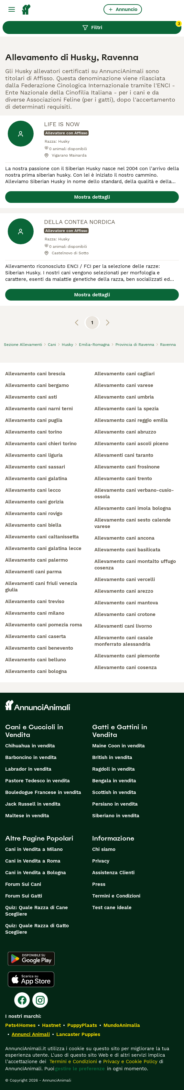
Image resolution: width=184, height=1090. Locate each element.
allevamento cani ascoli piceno (131, 443)
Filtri (132, 26)
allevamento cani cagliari (124, 374)
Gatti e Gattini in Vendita (119, 731)
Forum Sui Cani (23, 884)
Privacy (100, 861)
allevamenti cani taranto (123, 455)
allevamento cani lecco (33, 490)
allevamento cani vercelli (124, 579)
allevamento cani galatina (36, 478)
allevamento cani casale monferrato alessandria (123, 641)
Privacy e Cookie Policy (129, 1061)
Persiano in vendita (115, 804)
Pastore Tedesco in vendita (37, 781)
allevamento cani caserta (35, 636)
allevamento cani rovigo (33, 513)
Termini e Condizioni (116, 896)
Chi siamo (103, 849)
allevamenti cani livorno (123, 626)
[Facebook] (22, 1000)
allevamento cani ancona (124, 538)
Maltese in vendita (27, 816)
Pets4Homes (20, 1025)
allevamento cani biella (33, 525)
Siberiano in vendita (115, 816)
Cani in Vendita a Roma (32, 861)
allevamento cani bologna (36, 671)
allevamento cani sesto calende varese (132, 523)
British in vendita (112, 757)
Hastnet (51, 1025)
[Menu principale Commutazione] (11, 9)
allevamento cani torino (33, 432)
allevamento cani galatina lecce (43, 548)
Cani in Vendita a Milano (34, 849)
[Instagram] (40, 1000)
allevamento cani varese (123, 385)
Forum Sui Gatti (23, 896)
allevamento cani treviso (34, 601)
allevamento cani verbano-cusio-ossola (134, 493)
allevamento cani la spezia (126, 409)
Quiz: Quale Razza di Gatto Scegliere (37, 929)
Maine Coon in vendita (118, 746)
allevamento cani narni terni (39, 409)
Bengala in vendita (114, 781)
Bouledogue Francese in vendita (43, 792)
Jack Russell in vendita (32, 804)
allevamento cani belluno (35, 660)
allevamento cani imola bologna (132, 508)
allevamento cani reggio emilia (131, 420)
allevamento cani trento (123, 478)
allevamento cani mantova (126, 603)
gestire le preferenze (80, 1069)
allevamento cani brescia (35, 374)
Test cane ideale (112, 907)
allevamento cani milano (34, 613)
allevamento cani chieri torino (41, 443)
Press (98, 884)
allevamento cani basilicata (127, 550)
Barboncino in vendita (31, 757)
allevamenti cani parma (33, 572)
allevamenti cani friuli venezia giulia (41, 586)
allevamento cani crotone (125, 614)
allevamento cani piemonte (127, 656)
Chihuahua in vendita (30, 746)
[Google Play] (31, 958)
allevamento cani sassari (35, 467)
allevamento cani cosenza (125, 667)
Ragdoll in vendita (113, 769)
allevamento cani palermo (36, 560)
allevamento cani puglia (33, 420)
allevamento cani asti (31, 397)
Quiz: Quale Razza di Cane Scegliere (36, 911)
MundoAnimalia (121, 1025)
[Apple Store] (31, 979)
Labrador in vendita (28, 769)
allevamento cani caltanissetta (42, 537)
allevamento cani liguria (34, 455)
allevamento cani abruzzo (125, 432)
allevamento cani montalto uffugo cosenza (135, 564)
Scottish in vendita (114, 792)
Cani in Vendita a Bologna (35, 872)
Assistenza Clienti (113, 872)
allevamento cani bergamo (37, 385)
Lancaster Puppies (78, 1034)
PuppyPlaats (82, 1025)
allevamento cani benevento (39, 648)
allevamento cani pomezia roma (43, 625)
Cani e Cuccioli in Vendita (34, 731)
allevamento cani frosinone (127, 467)
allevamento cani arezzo (123, 591)
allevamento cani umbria (124, 397)
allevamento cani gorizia (34, 502)
